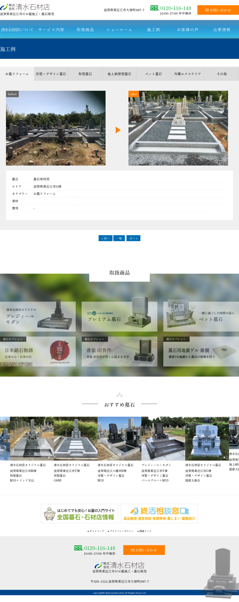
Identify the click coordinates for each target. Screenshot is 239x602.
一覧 (119, 238)
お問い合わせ (218, 10)
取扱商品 (85, 29)
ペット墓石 (153, 73)
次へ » (133, 238)
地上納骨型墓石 (119, 73)
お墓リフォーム (17, 73)
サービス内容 (51, 29)
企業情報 (222, 29)
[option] (119, 450)
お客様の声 (188, 29)
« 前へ (106, 238)
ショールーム (119, 29)
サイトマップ (97, 531)
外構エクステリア (187, 73)
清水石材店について (17, 29)
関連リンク (145, 531)
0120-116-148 (170, 7)
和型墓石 (85, 73)
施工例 (153, 29)
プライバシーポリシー (122, 531)
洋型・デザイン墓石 (51, 73)
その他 (222, 73)
